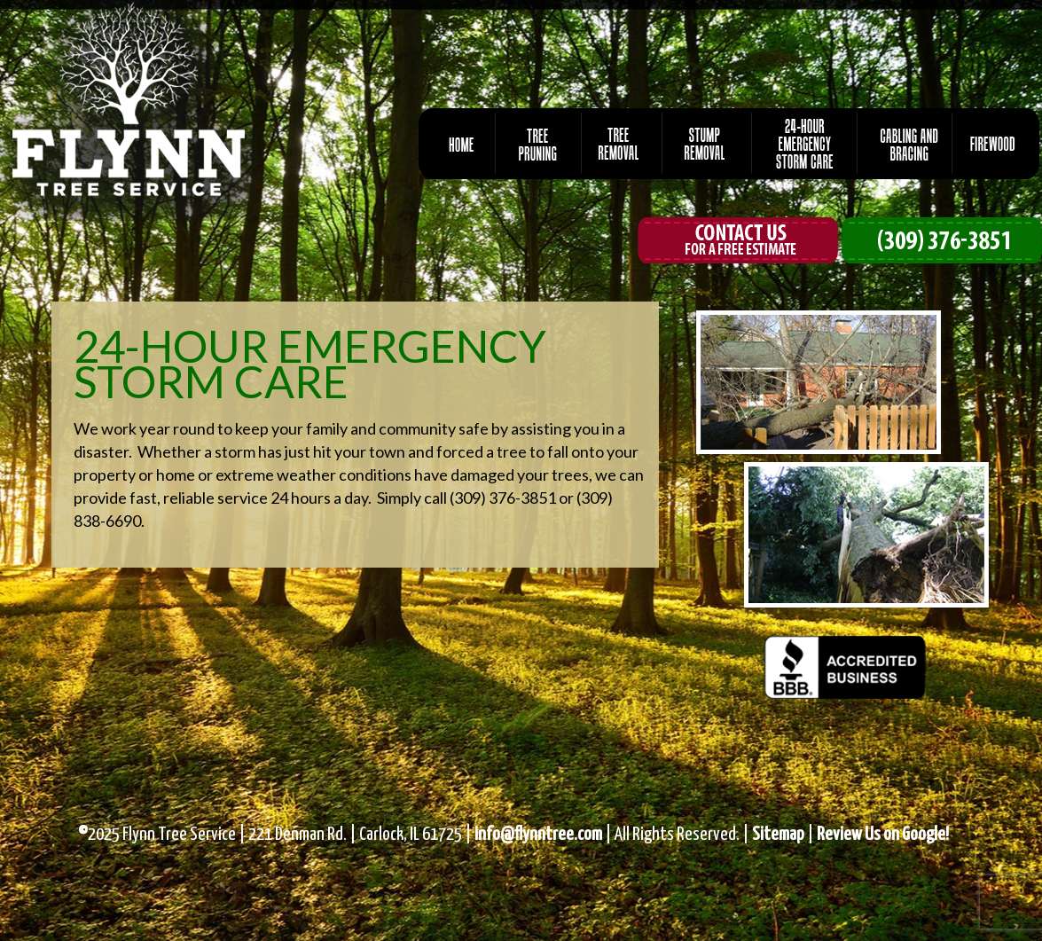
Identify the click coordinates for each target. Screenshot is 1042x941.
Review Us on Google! (883, 834)
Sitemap (778, 834)
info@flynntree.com (538, 834)
